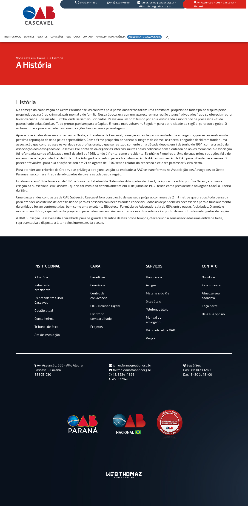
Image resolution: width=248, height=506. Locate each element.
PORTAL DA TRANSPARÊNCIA (111, 36)
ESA (68, 36)
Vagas (150, 338)
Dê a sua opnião (213, 314)
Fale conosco (211, 285)
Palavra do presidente (42, 287)
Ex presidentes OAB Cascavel (48, 300)
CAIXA (77, 36)
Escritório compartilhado (101, 316)
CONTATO (88, 36)
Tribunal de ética (46, 327)
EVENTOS (42, 36)
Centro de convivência (98, 295)
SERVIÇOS (29, 36)
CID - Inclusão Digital (105, 306)
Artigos (151, 285)
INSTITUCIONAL (13, 36)
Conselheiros (44, 318)
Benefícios (97, 277)
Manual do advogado (153, 319)
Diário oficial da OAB (160, 330)
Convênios (97, 285)
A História (56, 58)
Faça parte (210, 306)
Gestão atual (43, 310)
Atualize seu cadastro (211, 295)
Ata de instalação (47, 335)
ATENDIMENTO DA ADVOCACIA (144, 37)
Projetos (96, 327)
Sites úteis (153, 301)
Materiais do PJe (157, 293)
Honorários (154, 277)
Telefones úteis (157, 309)
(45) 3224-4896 (118, 2)
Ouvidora (208, 277)
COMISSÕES (57, 36)
